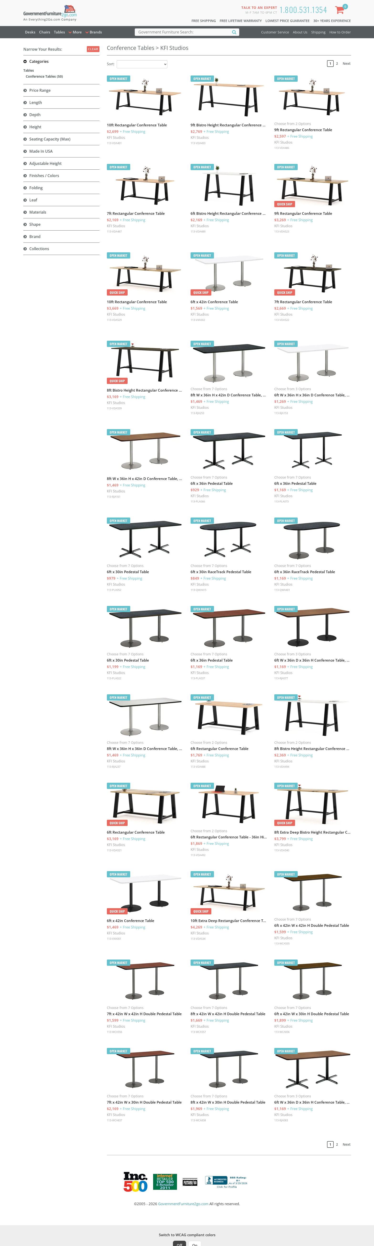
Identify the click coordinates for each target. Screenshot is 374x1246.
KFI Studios (116, 137)
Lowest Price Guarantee (287, 20)
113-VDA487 (114, 231)
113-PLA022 (114, 678)
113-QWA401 (282, 590)
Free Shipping (204, 20)
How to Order (340, 32)
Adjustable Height (45, 163)
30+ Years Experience (332, 20)
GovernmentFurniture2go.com (183, 1203)
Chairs (44, 32)
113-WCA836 (282, 1032)
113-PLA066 (198, 501)
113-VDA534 (198, 938)
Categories (39, 61)
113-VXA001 (114, 938)
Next (347, 63)
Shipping (318, 32)
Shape (35, 224)
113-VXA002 (198, 320)
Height (35, 126)
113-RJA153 (281, 413)
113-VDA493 (198, 143)
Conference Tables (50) (44, 76)
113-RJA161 (113, 496)
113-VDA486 (281, 148)
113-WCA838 (198, 1120)
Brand (35, 236)
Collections (39, 248)
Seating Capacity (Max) (49, 139)
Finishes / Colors (44, 175)
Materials (37, 212)
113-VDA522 (281, 320)
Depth (35, 114)
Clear (93, 49)
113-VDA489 (198, 231)
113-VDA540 (281, 850)
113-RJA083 (281, 1120)
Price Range (40, 90)
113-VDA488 (198, 766)
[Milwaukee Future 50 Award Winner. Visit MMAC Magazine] (190, 1182)
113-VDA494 (281, 766)
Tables (59, 32)
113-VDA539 (114, 408)
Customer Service (275, 32)
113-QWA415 (198, 590)
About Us (300, 32)
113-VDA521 (114, 850)
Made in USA (41, 151)
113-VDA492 (198, 855)
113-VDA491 (114, 143)
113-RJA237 (113, 766)
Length (35, 102)
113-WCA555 (282, 943)
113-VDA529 (114, 320)
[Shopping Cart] (340, 11)
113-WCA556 (114, 1032)
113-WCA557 (198, 1032)
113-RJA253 (197, 413)
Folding (36, 187)
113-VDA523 (281, 231)
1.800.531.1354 (303, 9)
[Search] (234, 32)
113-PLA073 (281, 501)
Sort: (110, 63)
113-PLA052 (114, 590)
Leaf (33, 200)
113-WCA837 (114, 1120)
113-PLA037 (198, 678)
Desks (30, 32)
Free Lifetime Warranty (241, 20)
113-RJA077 (281, 678)
